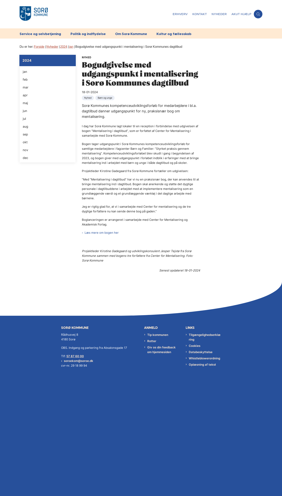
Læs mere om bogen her (102, 232)
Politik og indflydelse (88, 34)
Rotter (151, 459)
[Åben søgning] (258, 14)
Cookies (194, 464)
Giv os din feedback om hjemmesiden (161, 468)
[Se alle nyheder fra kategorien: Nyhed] (88, 97)
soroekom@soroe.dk (78, 479)
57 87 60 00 (75, 474)
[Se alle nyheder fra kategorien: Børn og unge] (105, 97)
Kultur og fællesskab (173, 34)
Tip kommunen (157, 453)
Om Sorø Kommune (131, 34)
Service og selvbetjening (40, 34)
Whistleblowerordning (204, 476)
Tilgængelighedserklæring (205, 455)
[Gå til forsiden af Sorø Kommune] (95, 14)
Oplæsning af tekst (202, 483)
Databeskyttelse (200, 470)
